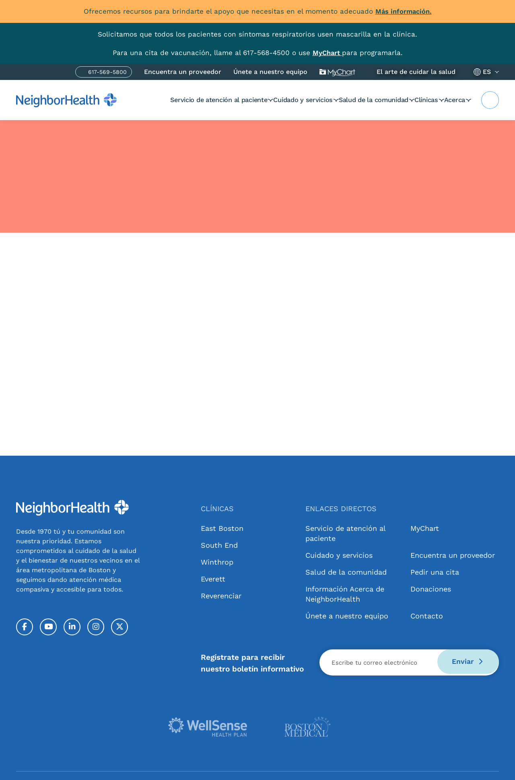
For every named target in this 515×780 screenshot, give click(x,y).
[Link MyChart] (327, 52)
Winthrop (217, 561)
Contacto (426, 615)
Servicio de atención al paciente (182, 99)
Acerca (453, 99)
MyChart (424, 528)
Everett (213, 578)
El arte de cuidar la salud (416, 71)
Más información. (403, 11)
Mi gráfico (337, 71)
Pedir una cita (434, 571)
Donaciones (430, 588)
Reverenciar (221, 595)
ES (487, 71)
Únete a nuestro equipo (270, 71)
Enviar (464, 662)
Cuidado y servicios (273, 99)
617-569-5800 (107, 72)
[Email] (409, 662)
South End (219, 544)
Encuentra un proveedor (182, 71)
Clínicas (415, 99)
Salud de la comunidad (352, 99)
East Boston (222, 528)
